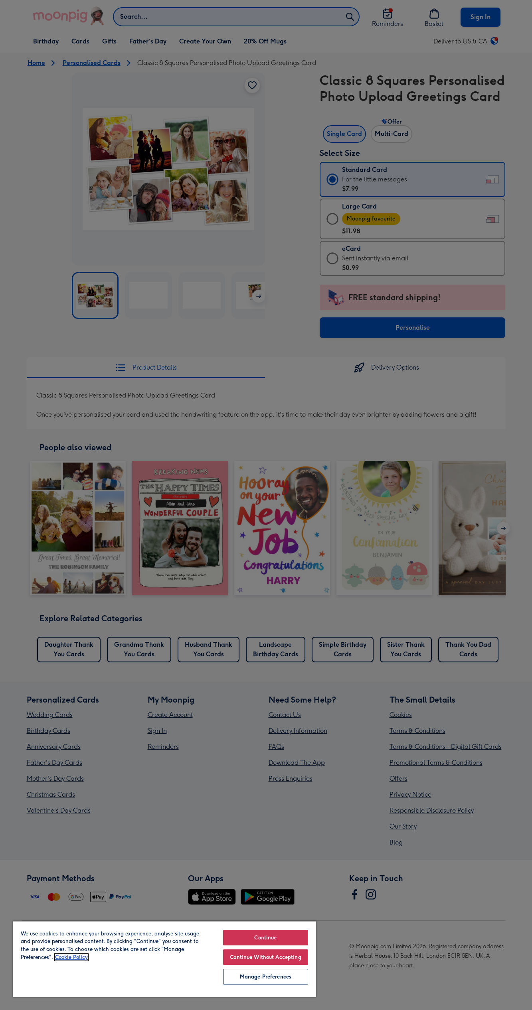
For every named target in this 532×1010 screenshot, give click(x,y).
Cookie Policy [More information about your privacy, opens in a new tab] (71, 957)
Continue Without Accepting (265, 957)
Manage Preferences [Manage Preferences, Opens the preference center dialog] (265, 977)
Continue (265, 938)
